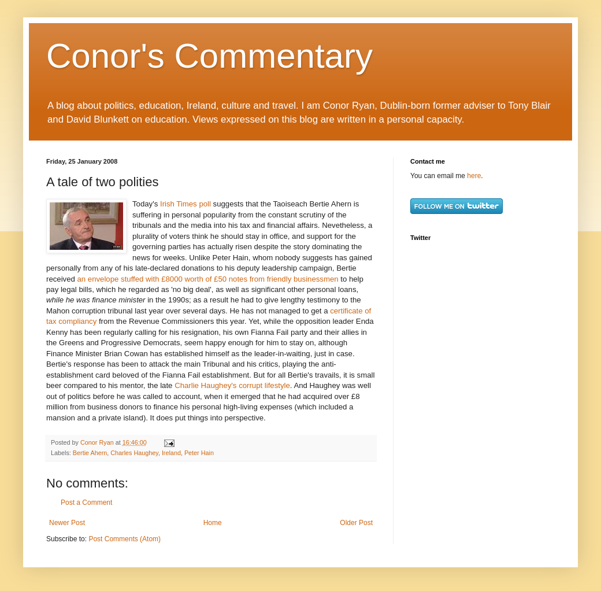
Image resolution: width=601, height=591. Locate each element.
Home (212, 523)
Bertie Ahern (90, 452)
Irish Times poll (186, 204)
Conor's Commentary (209, 55)
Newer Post (67, 523)
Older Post (356, 523)
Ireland (171, 452)
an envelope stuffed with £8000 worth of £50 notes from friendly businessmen (208, 279)
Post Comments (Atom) (124, 539)
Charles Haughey (134, 452)
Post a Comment (86, 502)
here (474, 176)
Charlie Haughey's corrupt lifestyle (232, 385)
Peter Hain (199, 452)
